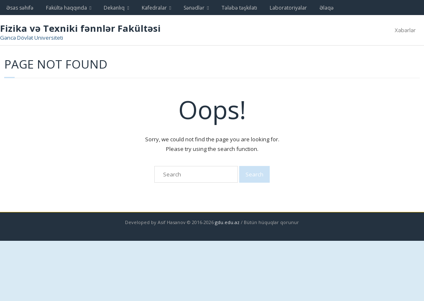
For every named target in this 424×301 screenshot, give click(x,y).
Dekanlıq (114, 7)
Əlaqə (326, 7)
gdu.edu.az (227, 222)
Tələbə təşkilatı (239, 7)
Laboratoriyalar (288, 7)
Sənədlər (194, 7)
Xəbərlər (405, 30)
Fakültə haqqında (66, 7)
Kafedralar (154, 7)
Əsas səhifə (19, 7)
